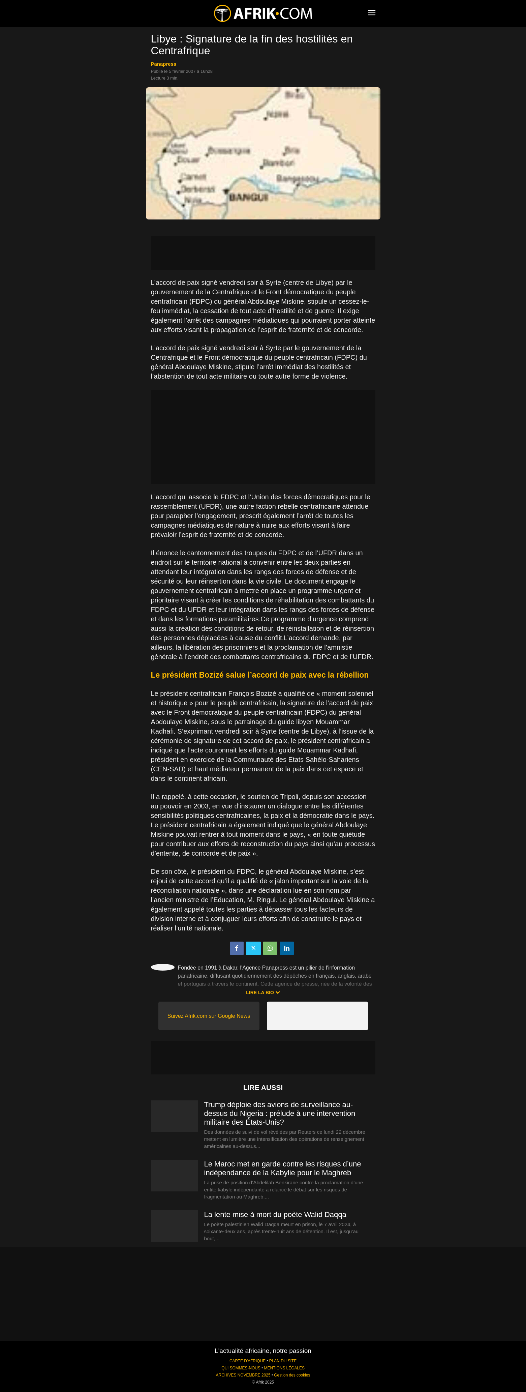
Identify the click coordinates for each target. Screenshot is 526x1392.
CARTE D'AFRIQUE (247, 1361)
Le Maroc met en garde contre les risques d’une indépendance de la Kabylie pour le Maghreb (282, 1168)
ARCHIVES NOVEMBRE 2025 (243, 1375)
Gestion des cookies (292, 1375)
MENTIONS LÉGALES (284, 1368)
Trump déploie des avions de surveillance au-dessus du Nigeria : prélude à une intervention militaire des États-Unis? (279, 1113)
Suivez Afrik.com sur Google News (208, 1016)
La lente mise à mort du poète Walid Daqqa (275, 1214)
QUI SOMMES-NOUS (240, 1368)
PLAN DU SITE (283, 1361)
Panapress (164, 64)
